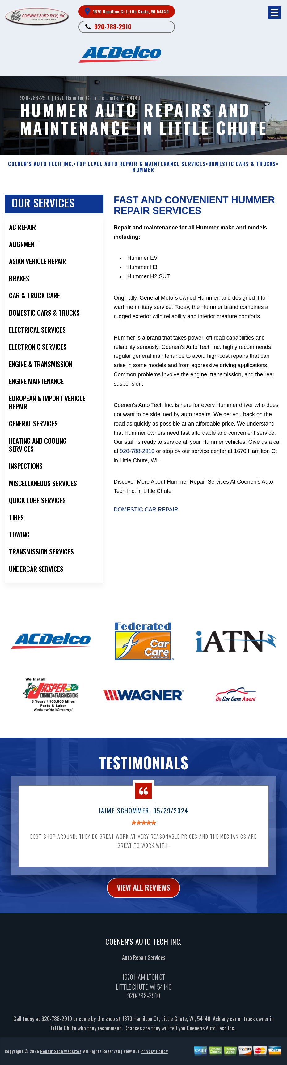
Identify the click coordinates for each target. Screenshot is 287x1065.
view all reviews (143, 903)
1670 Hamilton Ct (72, 98)
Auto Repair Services (143, 973)
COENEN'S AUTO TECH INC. (41, 164)
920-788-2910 (112, 26)
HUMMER (143, 170)
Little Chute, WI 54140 (116, 98)
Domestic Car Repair (146, 525)
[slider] (143, 838)
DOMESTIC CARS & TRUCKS (242, 164)
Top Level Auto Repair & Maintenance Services (141, 164)
